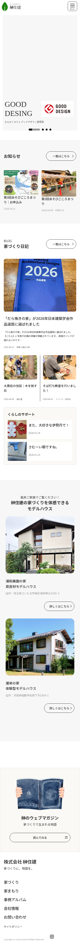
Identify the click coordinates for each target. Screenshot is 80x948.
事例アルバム (15, 899)
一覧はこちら (61, 156)
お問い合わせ (15, 917)
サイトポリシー (13, 926)
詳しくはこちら (59, 606)
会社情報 (11, 908)
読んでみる (40, 837)
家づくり (11, 882)
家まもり (11, 891)
